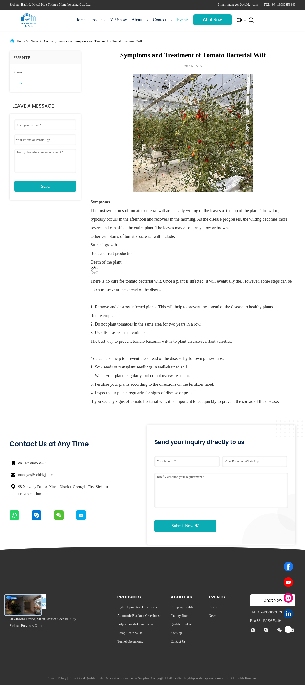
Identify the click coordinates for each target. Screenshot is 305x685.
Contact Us (162, 19)
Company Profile (182, 607)
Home (80, 19)
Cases (18, 72)
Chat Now (212, 19)
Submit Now (185, 525)
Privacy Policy (56, 678)
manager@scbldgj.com (35, 475)
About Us (140, 19)
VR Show (118, 19)
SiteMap (176, 633)
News (34, 41)
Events (183, 19)
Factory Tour (179, 616)
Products (97, 19)
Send (45, 186)
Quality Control (181, 624)
